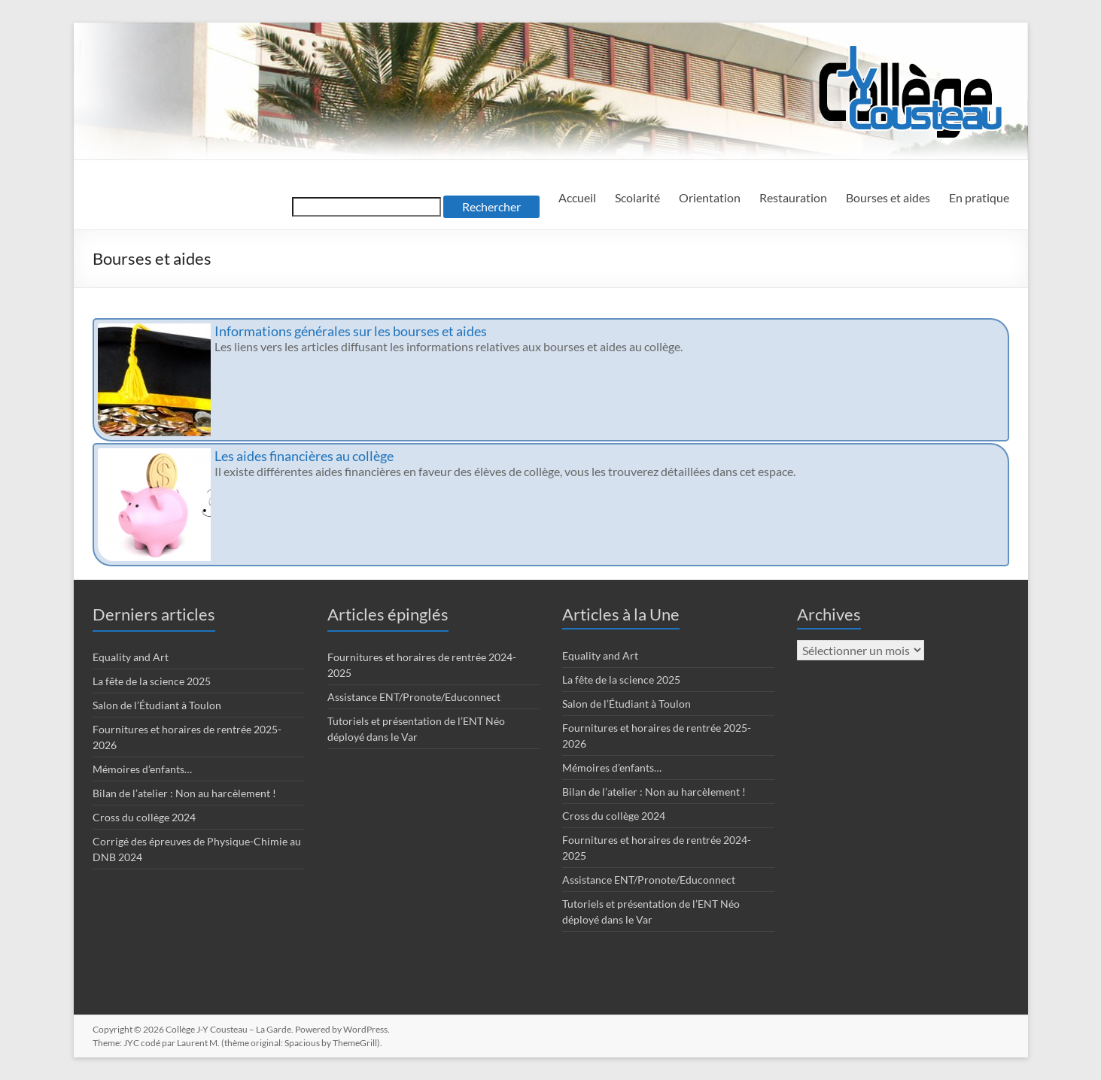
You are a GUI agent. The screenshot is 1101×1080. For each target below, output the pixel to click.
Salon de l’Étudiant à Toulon (157, 705)
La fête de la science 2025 (152, 681)
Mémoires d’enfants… (142, 769)
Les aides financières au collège (304, 455)
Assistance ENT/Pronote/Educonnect (413, 696)
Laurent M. (198, 1042)
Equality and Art (131, 657)
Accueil (577, 197)
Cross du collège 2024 (144, 817)
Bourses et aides (888, 197)
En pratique (979, 197)
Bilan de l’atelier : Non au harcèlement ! (184, 793)
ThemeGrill (355, 1042)
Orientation (710, 197)
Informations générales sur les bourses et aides (350, 331)
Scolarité (637, 197)
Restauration (793, 197)
